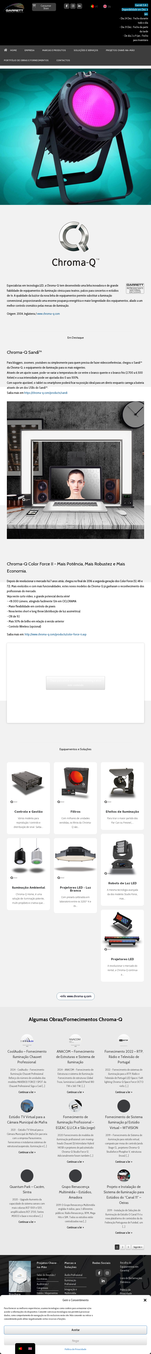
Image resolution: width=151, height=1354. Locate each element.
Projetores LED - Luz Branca (75, 859)
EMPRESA (29, 50)
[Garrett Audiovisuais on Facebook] (66, 6)
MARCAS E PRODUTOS (54, 50)
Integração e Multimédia (70, 1291)
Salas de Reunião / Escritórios (46, 1276)
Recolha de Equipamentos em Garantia (129, 1266)
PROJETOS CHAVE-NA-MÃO (120, 50)
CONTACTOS (63, 60)
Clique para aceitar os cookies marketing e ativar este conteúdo (75, 683)
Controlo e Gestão (28, 783)
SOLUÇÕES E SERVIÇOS (86, 50)
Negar (75, 1341)
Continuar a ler (27, 1092)
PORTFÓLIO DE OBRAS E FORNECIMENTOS (26, 60)
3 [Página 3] (128, 1247)
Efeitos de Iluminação (122, 783)
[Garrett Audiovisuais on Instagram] (73, 6)
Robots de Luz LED (122, 855)
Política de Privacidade (75, 1349)
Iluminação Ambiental (28, 859)
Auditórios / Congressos (42, 1286)
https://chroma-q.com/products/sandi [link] (45, 393)
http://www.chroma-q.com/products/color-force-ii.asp (56, 634)
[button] (145, 1300)
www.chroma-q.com (48, 314)
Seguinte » (138, 1247)
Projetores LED (122, 931)
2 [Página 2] (122, 1247)
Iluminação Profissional (70, 1282)
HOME (10, 50)
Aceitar (76, 1330)
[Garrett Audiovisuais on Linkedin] (79, 6)
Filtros (75, 783)
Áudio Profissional (73, 1274)
